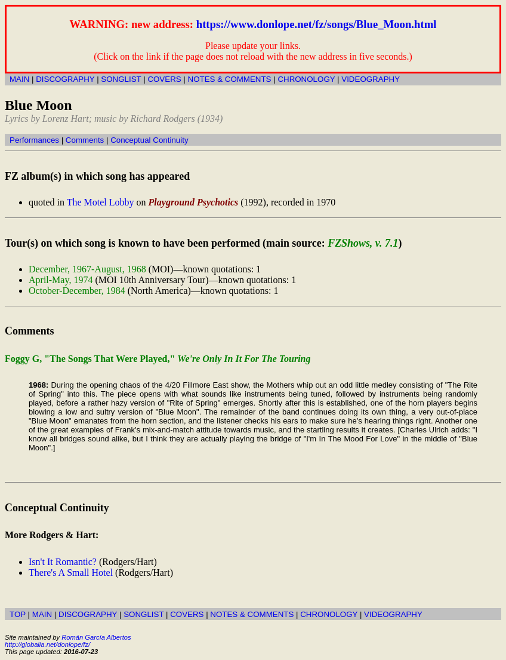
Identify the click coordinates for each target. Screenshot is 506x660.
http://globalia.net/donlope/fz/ (47, 644)
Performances (34, 140)
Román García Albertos (96, 637)
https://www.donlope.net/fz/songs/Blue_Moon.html (316, 24)
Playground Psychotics (194, 202)
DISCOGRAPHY (65, 79)
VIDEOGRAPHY (370, 79)
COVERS (164, 79)
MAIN (19, 79)
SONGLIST (121, 79)
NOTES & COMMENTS (229, 79)
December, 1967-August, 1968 (87, 269)
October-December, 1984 (77, 291)
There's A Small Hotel (71, 572)
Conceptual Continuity (149, 140)
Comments (85, 140)
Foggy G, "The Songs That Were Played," (158, 359)
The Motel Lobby (100, 202)
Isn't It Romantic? (63, 562)
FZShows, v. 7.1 (363, 243)
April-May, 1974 (60, 280)
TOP (18, 614)
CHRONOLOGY (306, 79)
